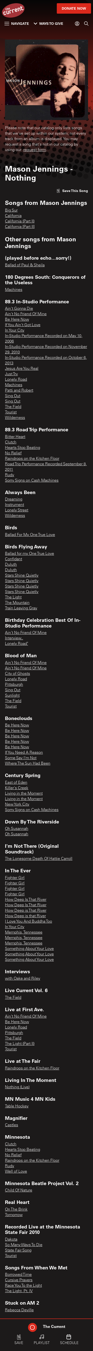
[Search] (86, 24)
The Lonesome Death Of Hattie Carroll (38, 859)
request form (34, 150)
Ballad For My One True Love (30, 535)
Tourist (11, 412)
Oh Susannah (16, 829)
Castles (11, 1125)
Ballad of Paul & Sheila (25, 265)
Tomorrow (14, 1215)
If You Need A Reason (24, 753)
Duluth (11, 565)
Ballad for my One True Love (29, 554)
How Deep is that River (25, 916)
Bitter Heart (15, 437)
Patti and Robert (19, 391)
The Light (13, 597)
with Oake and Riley (22, 979)
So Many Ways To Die (23, 1245)
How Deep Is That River (25, 900)
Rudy (9, 475)
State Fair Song (18, 1251)
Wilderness (15, 418)
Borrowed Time (18, 1275)
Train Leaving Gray (21, 608)
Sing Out (12, 396)
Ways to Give (48, 23)
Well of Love (16, 1172)
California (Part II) (19, 221)
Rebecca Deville (19, 1310)
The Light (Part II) (19, 1044)
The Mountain (17, 603)
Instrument (14, 505)
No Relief (13, 453)
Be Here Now (17, 320)
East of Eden (16, 783)
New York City (17, 805)
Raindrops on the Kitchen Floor (32, 459)
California (13, 216)
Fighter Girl (15, 878)
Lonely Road (16, 380)
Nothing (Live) (17, 1087)
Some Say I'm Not (20, 758)
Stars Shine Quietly (21, 576)
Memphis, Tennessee (23, 933)
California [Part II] (19, 227)
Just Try (11, 374)
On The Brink (16, 1210)
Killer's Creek (16, 788)
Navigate (16, 23)
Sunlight (12, 696)
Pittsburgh (14, 685)
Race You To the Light (23, 1286)
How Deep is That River (25, 911)
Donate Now (74, 8)
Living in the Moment (24, 794)
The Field (13, 407)
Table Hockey (17, 1106)
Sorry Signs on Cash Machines (32, 481)
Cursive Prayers (18, 1280)
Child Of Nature (18, 1191)
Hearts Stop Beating (22, 448)
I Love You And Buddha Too (28, 922)
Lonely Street (16, 510)
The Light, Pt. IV (19, 1291)
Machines (13, 290)
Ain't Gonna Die (19, 309)
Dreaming (13, 500)
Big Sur (11, 211)
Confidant (13, 559)
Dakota (11, 1240)
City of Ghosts (17, 674)
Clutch (10, 442)
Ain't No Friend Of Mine (26, 314)
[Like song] (72, 191)
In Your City (14, 331)
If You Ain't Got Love (22, 325)
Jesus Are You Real (21, 369)
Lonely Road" (16, 644)
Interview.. (14, 638)
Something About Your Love (29, 949)
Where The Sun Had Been (27, 764)
